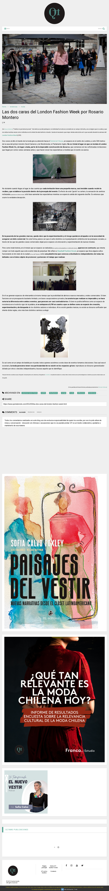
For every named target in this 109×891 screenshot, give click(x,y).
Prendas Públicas (102, 387)
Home (4, 107)
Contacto (53, 871)
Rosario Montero (8, 129)
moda (23, 107)
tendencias (13, 107)
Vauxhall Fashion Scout (66, 251)
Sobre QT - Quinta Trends (53, 866)
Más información (68, 889)
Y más (75, 889)
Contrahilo (47, 374)
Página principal (44, 866)
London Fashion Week (9, 135)
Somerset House (56, 141)
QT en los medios (44, 872)
